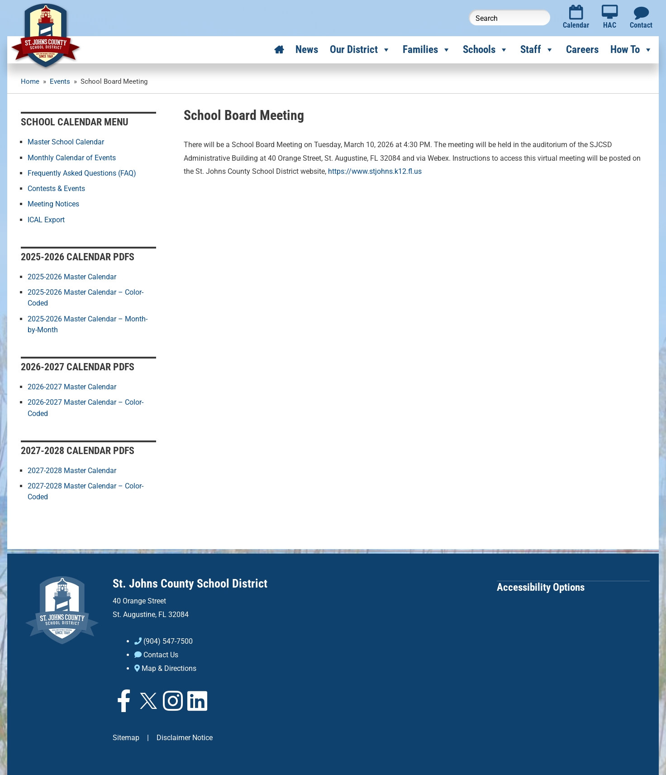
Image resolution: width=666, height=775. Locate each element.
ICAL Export (46, 219)
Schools (486, 49)
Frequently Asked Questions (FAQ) (82, 172)
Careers (582, 49)
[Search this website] (509, 17)
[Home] (279, 49)
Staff (537, 49)
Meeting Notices (53, 203)
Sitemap (126, 735)
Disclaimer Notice (185, 735)
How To (631, 49)
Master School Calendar (66, 142)
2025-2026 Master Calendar (72, 276)
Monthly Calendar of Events (72, 157)
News (306, 49)
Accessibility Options (541, 585)
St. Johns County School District (190, 581)
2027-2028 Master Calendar (72, 469)
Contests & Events (56, 188)
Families (427, 49)
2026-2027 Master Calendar (72, 386)
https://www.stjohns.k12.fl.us (375, 171)
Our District (360, 49)
